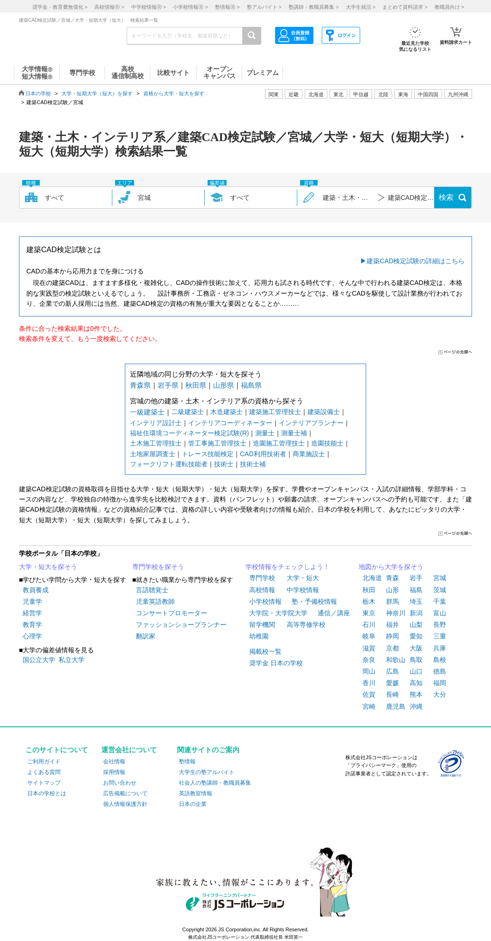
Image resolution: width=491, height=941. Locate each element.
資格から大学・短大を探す (173, 93)
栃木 (368, 601)
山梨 (416, 624)
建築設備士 (323, 411)
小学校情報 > (190, 7)
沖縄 (416, 706)
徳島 (439, 671)
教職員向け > (449, 7)
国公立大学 (39, 659)
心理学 (32, 636)
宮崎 (368, 706)
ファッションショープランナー (181, 624)
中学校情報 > (148, 7)
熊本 (416, 694)
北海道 (316, 94)
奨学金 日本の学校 (276, 663)
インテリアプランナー (311, 423)
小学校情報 (265, 601)
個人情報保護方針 (125, 804)
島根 (439, 659)
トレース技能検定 (207, 454)
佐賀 (368, 694)
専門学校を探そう (158, 566)
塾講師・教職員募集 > (313, 7)
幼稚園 (259, 636)
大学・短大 (303, 578)
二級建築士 (188, 411)
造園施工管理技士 (279, 443)
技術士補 (253, 464)
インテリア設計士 (156, 423)
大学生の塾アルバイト (206, 772)
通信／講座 (334, 613)
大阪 (416, 648)
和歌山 (395, 659)
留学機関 (262, 624)
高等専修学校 (306, 624)
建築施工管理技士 (275, 411)
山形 (392, 590)
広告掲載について (125, 793)
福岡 (439, 683)
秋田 (368, 590)
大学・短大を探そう (48, 566)
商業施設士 (309, 454)
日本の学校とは (46, 793)
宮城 (439, 578)
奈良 (368, 659)
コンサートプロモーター (171, 613)
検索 (446, 197)
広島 (392, 671)
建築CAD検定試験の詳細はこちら (416, 261)
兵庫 (439, 648)
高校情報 (262, 590)
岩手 (416, 578)
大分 (439, 694)
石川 (368, 624)
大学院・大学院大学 (278, 613)
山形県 (223, 385)
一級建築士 (147, 412)
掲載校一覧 (265, 651)
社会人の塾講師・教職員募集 (215, 783)
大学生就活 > (360, 7)
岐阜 (368, 636)
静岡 (392, 636)
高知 (416, 683)
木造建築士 (226, 411)
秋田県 (195, 385)
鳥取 (416, 659)
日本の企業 (193, 804)
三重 (439, 636)
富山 (439, 613)
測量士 (265, 433)
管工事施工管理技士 (217, 443)
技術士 (223, 464)
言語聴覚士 (152, 590)
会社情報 (114, 761)
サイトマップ (44, 783)
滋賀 (368, 648)
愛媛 (392, 683)
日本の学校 (38, 93)
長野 (439, 624)
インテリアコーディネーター (230, 423)
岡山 (368, 671)
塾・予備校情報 (314, 601)
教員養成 (36, 590)
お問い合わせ (119, 783)
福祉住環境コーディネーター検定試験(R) (189, 433)
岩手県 (168, 385)
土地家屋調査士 (152, 454)
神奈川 (395, 613)
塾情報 (187, 761)
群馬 (392, 601)
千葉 (439, 601)
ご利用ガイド (44, 761)
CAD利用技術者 (263, 454)
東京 (368, 613)
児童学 (32, 601)
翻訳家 (145, 636)
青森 (392, 578)
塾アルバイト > (264, 7)
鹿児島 (395, 706)
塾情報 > (227, 7)
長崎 (392, 694)
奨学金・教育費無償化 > (59, 7)
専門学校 (262, 578)
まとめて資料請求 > (404, 7)
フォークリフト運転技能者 (169, 464)
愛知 (416, 636)
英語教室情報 (195, 793)
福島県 (251, 385)
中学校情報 (303, 590)
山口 (416, 671)
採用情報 (114, 772)
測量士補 (294, 433)
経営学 (32, 613)
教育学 (32, 624)
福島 (416, 590)
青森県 (140, 385)
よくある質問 (44, 772)
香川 (368, 683)
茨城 (439, 590)
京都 (392, 648)
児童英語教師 (155, 601)
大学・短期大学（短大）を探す (97, 93)
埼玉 (416, 601)
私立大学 (72, 659)
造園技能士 (327, 443)
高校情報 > (109, 7)
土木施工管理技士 (156, 443)
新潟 (416, 613)
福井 (392, 624)
